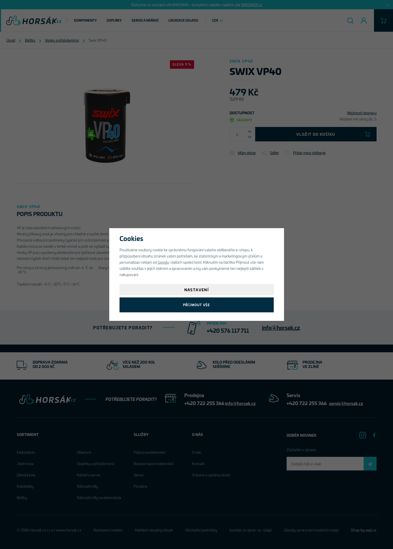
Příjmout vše (196, 304)
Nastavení (196, 289)
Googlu (163, 262)
